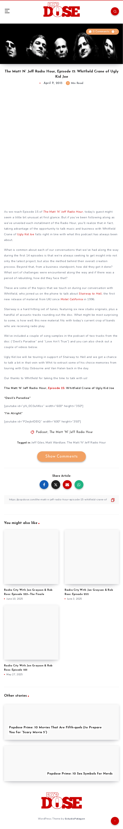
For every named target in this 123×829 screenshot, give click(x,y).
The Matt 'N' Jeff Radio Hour (71, 432)
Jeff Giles (38, 442)
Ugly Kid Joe (25, 234)
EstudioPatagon (75, 818)
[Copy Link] (61, 499)
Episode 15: (56, 388)
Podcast (42, 432)
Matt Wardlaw (55, 442)
